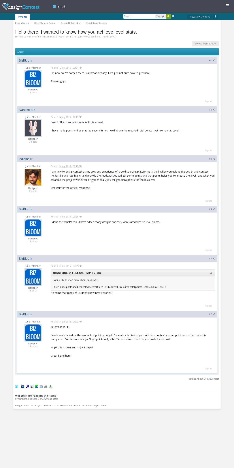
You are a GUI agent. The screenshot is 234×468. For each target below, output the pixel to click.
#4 (212, 209)
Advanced (173, 16)
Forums (22, 16)
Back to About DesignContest (203, 378)
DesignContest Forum (44, 405)
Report (208, 101)
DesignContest (20, 6)
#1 (212, 60)
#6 (212, 314)
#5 (212, 258)
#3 (212, 158)
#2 (212, 109)
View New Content (200, 16)
